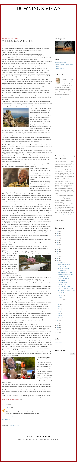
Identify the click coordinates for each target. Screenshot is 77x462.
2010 (58, 325)
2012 (58, 320)
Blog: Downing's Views (60, 62)
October (60, 297)
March (59, 313)
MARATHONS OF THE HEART (65, 272)
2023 (58, 238)
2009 (58, 327)
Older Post (49, 422)
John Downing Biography (63, 214)
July (59, 304)
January (60, 318)
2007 (58, 332)
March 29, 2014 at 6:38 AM (14, 416)
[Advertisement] (38, 23)
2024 (58, 235)
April (59, 311)
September (60, 299)
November (60, 295)
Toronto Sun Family (59, 344)
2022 (58, 240)
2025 (58, 233)
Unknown (8, 407)
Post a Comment (6, 419)
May (59, 308)
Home (27, 422)
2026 (58, 231)
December (60, 262)
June (59, 306)
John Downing (68, 78)
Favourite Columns (59, 68)
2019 (58, 247)
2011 (58, 323)
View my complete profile (60, 97)
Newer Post (5, 422)
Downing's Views (38, 8)
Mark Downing (58, 342)
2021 (58, 242)
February (60, 315)
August (60, 302)
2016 (58, 253)
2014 (58, 258)
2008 (58, 329)
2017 (58, 251)
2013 (58, 260)
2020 (58, 244)
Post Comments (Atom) (14, 425)
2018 (58, 249)
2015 (58, 256)
